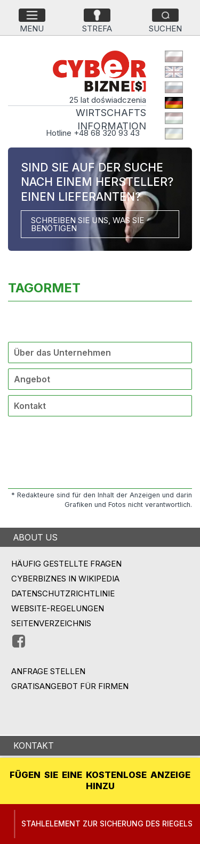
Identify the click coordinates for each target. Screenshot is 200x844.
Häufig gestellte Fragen (66, 564)
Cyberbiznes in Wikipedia (65, 578)
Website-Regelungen (57, 608)
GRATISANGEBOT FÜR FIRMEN (70, 686)
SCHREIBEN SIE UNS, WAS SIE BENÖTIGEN (87, 224)
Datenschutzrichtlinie (63, 593)
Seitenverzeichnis (51, 623)
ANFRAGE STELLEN (48, 671)
